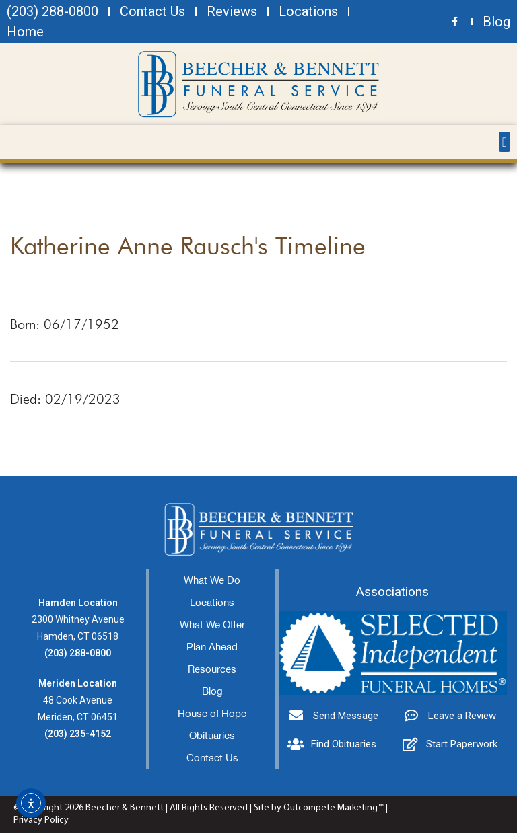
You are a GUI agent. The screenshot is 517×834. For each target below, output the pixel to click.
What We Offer (212, 625)
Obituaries (212, 736)
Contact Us (212, 758)
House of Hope (212, 714)
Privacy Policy (41, 821)
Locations (212, 603)
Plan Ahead (212, 647)
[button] (504, 142)
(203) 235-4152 (77, 734)
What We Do (212, 580)
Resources (212, 669)
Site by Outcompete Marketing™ (319, 809)
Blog (212, 691)
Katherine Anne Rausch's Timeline (188, 245)
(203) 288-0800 (77, 653)
